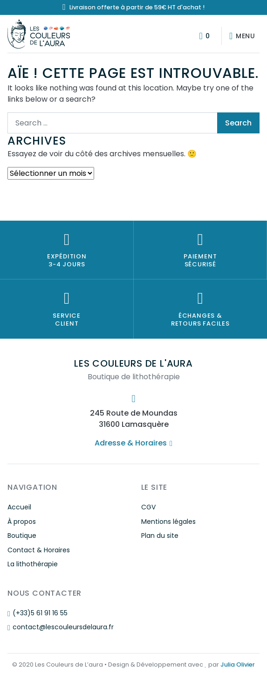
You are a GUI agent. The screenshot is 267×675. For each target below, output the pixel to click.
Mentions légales (168, 521)
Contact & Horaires (38, 550)
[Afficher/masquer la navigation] (240, 36)
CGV (148, 507)
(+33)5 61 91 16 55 (37, 613)
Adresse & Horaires (133, 443)
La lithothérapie (32, 564)
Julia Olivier (237, 664)
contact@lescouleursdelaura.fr (60, 627)
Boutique (21, 535)
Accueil (19, 507)
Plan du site (159, 535)
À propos (21, 521)
